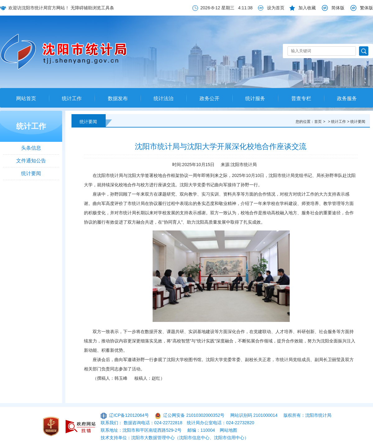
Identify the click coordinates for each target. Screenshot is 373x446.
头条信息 (31, 148)
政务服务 (347, 98)
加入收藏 (307, 7)
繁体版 (366, 7)
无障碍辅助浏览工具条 (92, 7)
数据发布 (118, 98)
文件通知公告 (31, 160)
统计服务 (255, 98)
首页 (318, 121)
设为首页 (275, 7)
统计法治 (163, 98)
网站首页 (26, 98)
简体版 (337, 7)
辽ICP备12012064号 (129, 415)
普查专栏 (301, 98)
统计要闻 (31, 173)
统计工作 (72, 98)
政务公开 (209, 98)
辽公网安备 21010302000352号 (193, 415)
